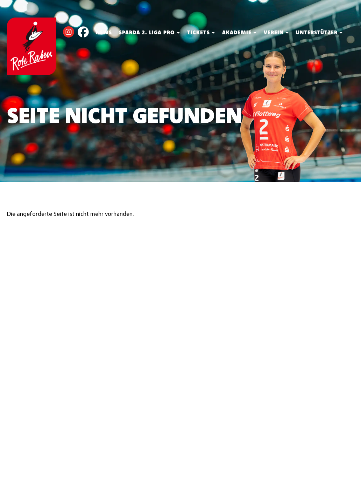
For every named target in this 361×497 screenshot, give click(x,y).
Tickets (201, 32)
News (104, 32)
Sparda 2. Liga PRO (149, 32)
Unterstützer (319, 32)
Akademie (239, 32)
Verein (276, 32)
